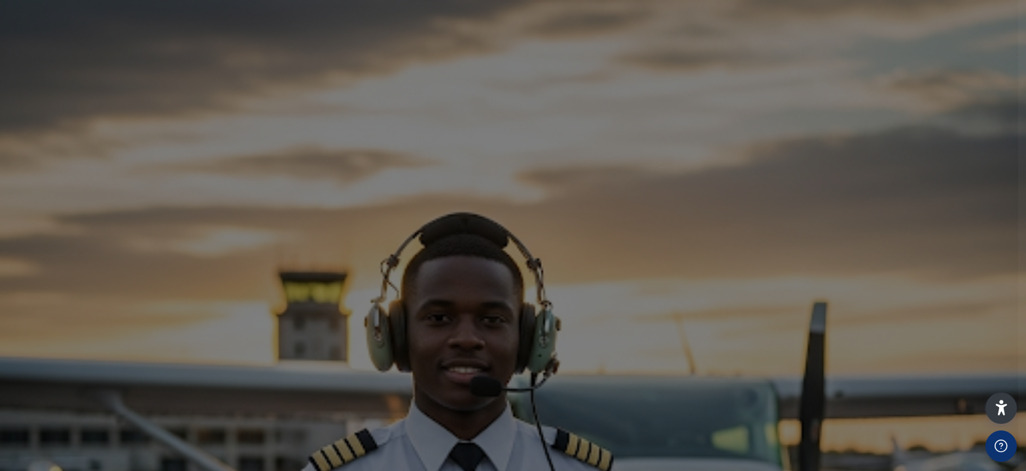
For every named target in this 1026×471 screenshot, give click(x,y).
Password (794, 291)
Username (795, 221)
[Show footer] (1001, 446)
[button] (1001, 408)
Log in (888, 398)
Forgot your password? (943, 359)
